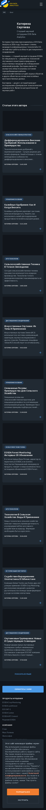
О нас (4, 729)
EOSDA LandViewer (9, 706)
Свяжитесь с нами (23, 689)
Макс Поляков (8, 732)
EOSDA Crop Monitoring (11, 702)
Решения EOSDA (8, 720)
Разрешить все (23, 792)
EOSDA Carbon (8, 713)
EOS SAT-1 (6, 709)
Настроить (23, 800)
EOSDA (10, 4)
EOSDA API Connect (10, 716)
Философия (7, 736)
